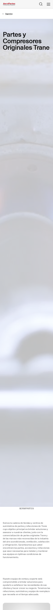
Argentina (8, 14)
